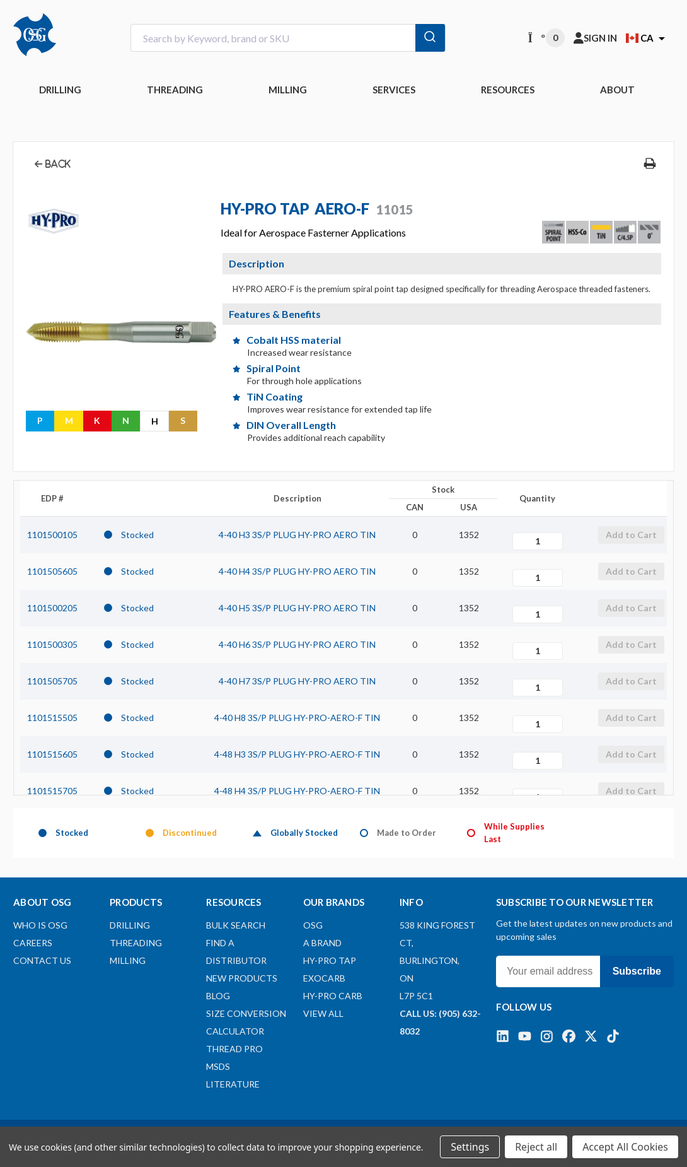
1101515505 (52, 717)
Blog (218, 995)
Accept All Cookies (625, 1147)
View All (323, 1013)
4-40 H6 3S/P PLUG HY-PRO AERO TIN (297, 644)
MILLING (287, 89)
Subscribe (637, 971)
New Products (241, 978)
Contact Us (42, 960)
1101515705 (52, 790)
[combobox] (288, 38)
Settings (470, 1147)
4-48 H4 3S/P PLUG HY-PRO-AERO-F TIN (297, 790)
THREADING (175, 89)
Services (393, 89)
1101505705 (52, 681)
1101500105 (52, 534)
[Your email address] (548, 971)
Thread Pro (234, 1048)
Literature (233, 1084)
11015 (394, 209)
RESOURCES (507, 89)
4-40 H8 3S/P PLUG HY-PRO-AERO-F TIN (297, 717)
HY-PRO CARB (332, 995)
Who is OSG (40, 925)
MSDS (218, 1066)
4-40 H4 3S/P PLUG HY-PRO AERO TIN (297, 571)
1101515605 (52, 754)
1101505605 (52, 571)
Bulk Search (235, 925)
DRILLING (60, 89)
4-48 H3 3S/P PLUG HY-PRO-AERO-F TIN (297, 754)
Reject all (536, 1147)
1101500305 (52, 644)
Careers (32, 942)
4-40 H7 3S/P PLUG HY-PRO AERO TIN (297, 681)
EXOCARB (324, 978)
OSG (313, 925)
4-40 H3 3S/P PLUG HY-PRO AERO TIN (297, 534)
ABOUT (617, 89)
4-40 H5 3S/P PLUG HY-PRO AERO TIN (297, 607)
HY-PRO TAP (329, 960)
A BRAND (322, 942)
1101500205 (52, 607)
